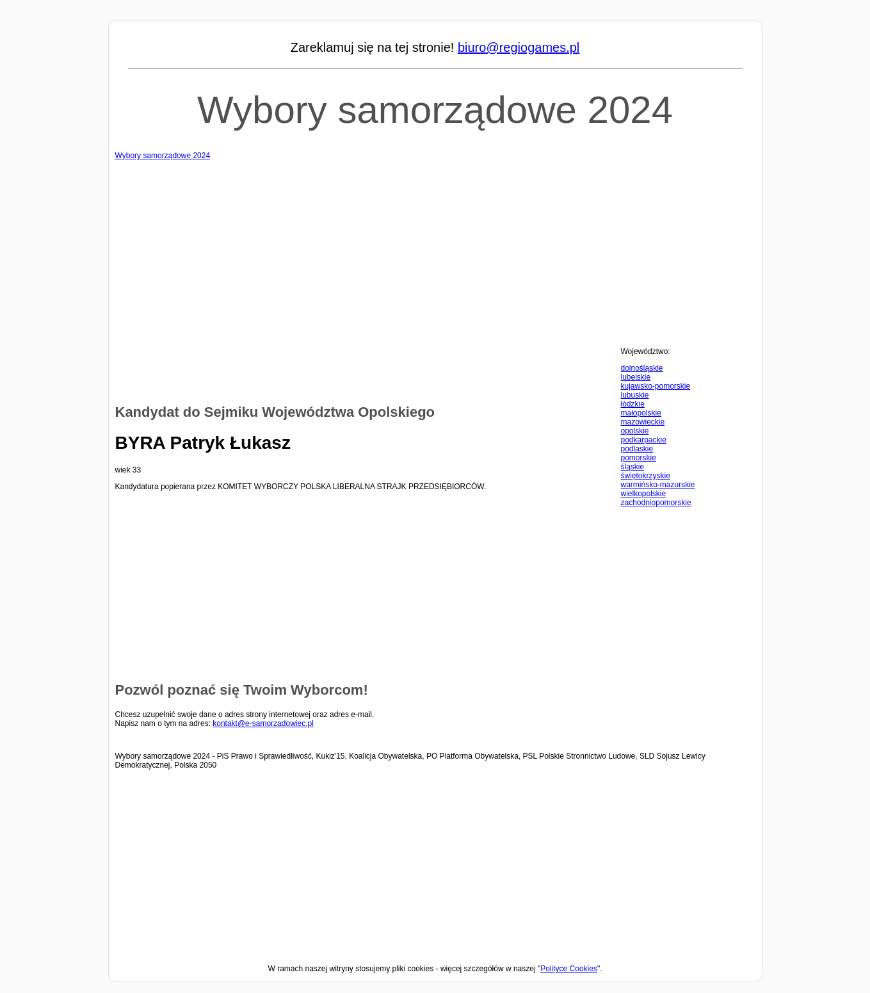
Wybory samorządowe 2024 (435, 109)
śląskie (633, 466)
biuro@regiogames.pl (518, 47)
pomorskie (638, 457)
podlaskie (637, 448)
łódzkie (633, 404)
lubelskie (636, 377)
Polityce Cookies (568, 968)
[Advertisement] (435, 249)
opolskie (635, 430)
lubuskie (635, 395)
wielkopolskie (643, 493)
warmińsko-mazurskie (658, 484)
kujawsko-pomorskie (656, 386)
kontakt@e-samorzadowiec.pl (263, 723)
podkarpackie (643, 439)
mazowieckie (643, 421)
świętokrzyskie (645, 475)
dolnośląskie (642, 368)
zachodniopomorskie (656, 502)
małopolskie (641, 412)
